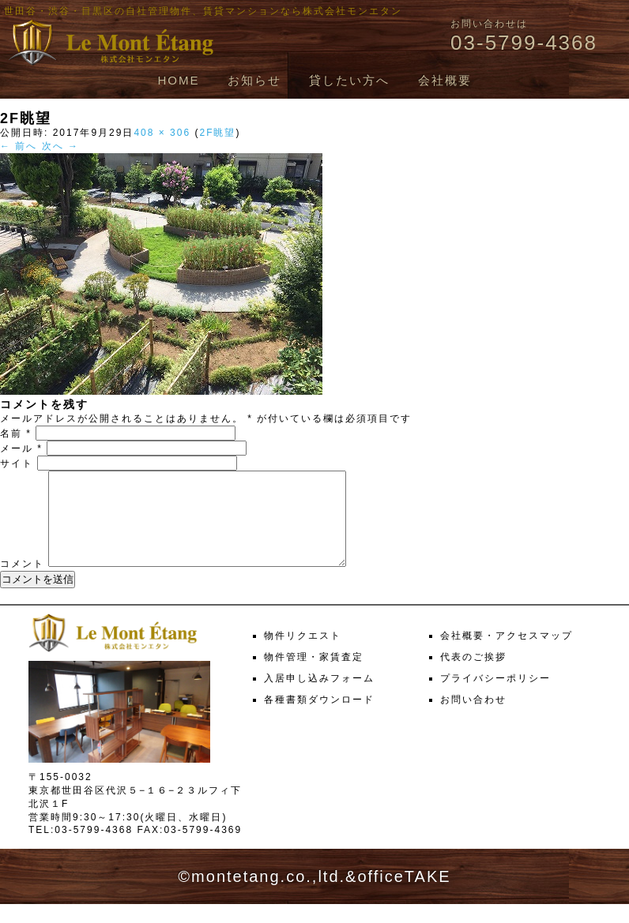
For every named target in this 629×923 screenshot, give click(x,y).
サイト (16, 463)
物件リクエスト (302, 654)
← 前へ (18, 146)
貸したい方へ (349, 80)
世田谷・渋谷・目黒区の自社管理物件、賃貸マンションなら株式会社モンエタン (203, 11)
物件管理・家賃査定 (313, 675)
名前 (16, 433)
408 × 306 (162, 132)
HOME (178, 80)
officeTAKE (403, 895)
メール (21, 448)
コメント (22, 582)
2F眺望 (217, 132)
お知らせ (254, 80)
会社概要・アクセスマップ (506, 654)
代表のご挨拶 (473, 675)
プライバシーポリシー (495, 697)
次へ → (60, 146)
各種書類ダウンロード (319, 718)
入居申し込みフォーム (319, 697)
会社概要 (445, 80)
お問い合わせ (473, 718)
